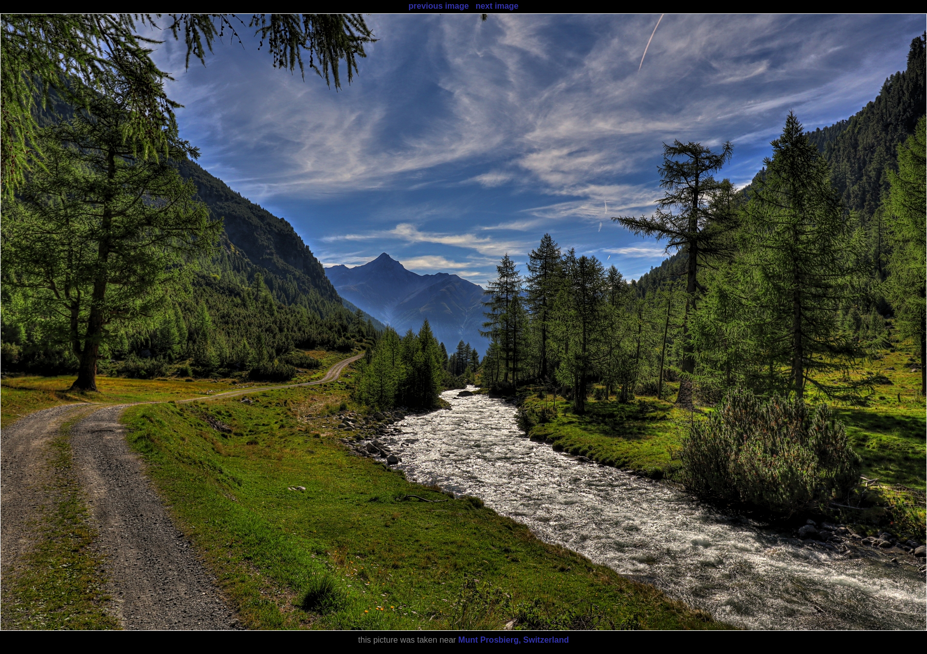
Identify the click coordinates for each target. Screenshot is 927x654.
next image (497, 6)
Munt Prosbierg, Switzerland (513, 640)
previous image (438, 6)
